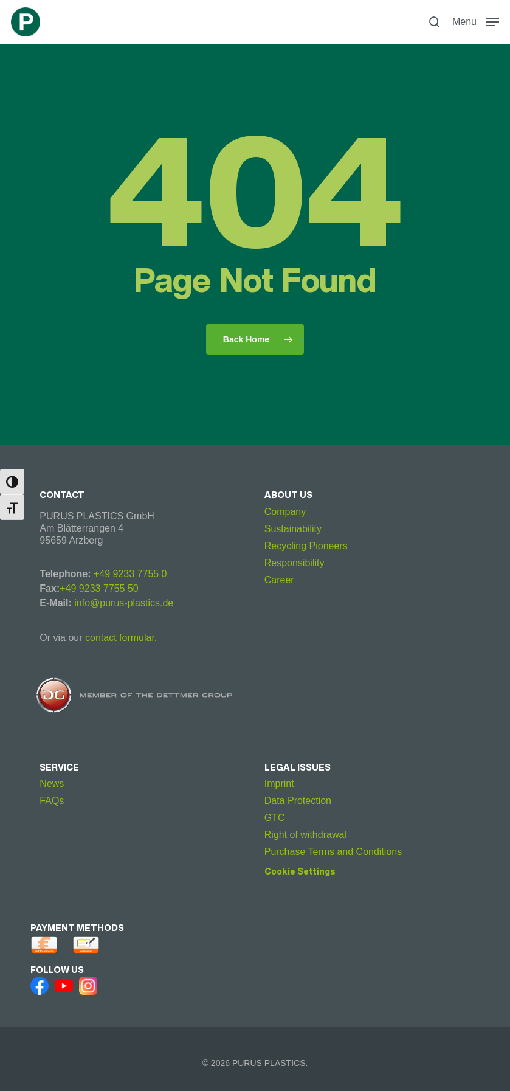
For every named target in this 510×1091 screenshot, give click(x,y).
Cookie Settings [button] (300, 871)
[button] (475, 21)
